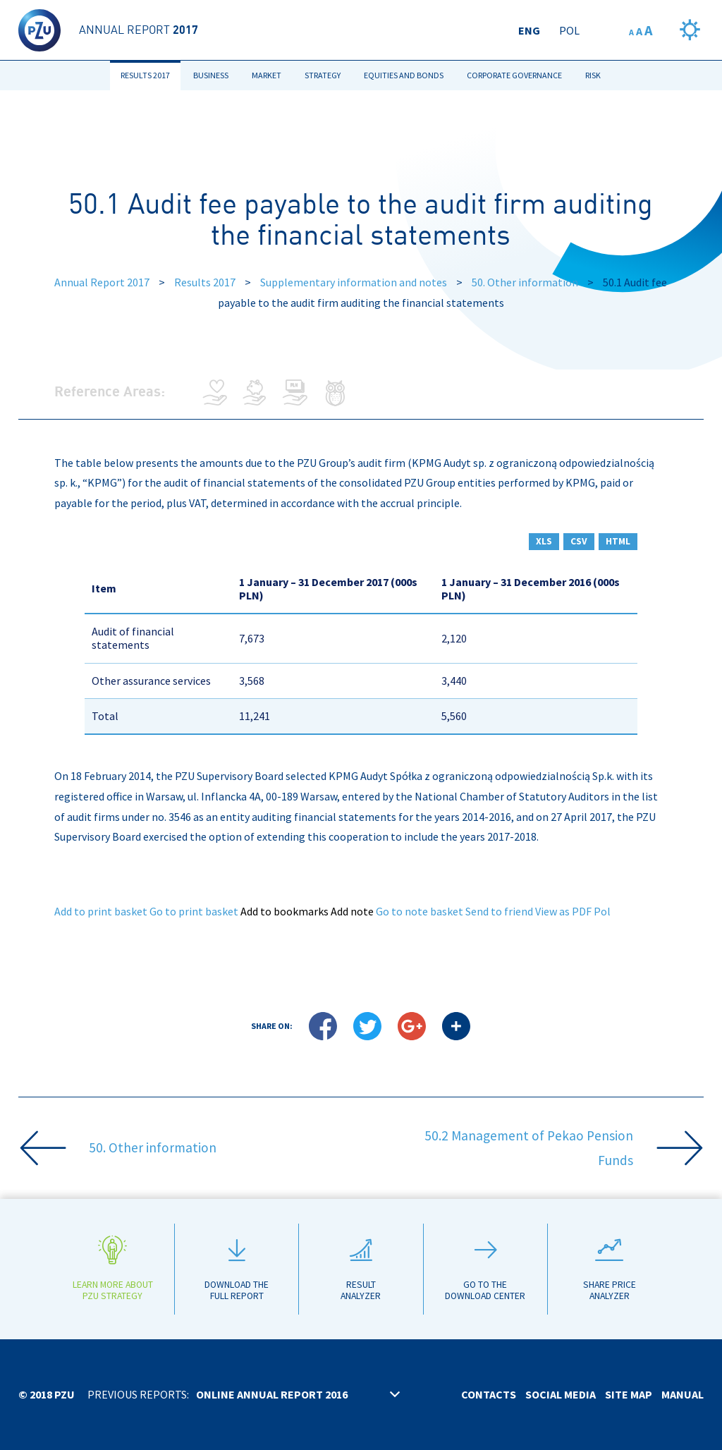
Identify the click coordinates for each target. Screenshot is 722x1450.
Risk (593, 75)
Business (210, 75)
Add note (352, 911)
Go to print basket (193, 911)
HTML (618, 541)
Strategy (323, 75)
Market (266, 75)
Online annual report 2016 (272, 1394)
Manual (682, 1394)
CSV (578, 541)
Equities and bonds (403, 75)
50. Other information (525, 282)
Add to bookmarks (284, 911)
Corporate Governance (514, 75)
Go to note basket (419, 911)
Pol (569, 30)
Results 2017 (145, 75)
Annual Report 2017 (101, 282)
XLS (544, 541)
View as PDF (563, 911)
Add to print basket (100, 911)
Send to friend (499, 911)
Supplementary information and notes (353, 282)
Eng (529, 30)
